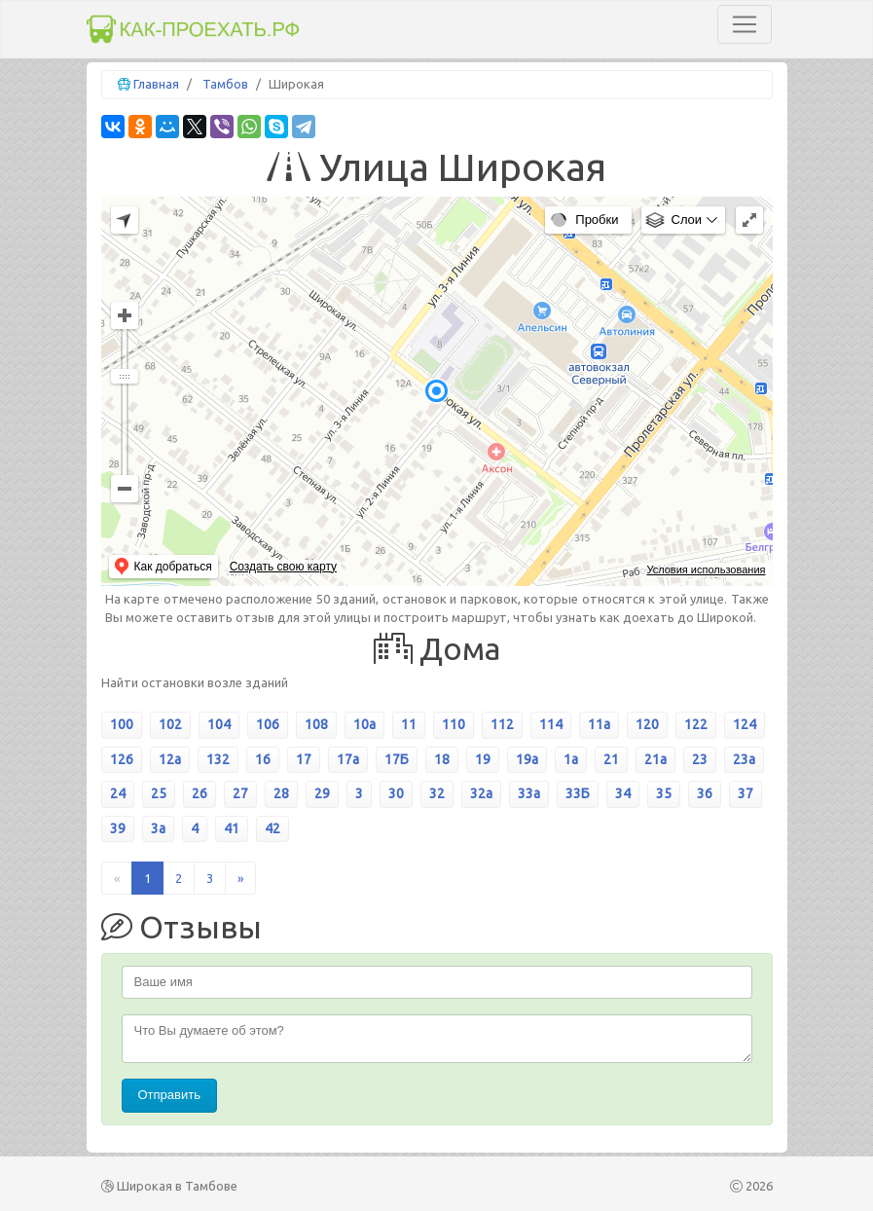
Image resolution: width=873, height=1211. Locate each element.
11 (409, 724)
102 (170, 724)
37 (745, 793)
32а (481, 793)
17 (303, 759)
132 (218, 759)
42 (272, 828)
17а (348, 759)
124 (744, 724)
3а (158, 828)
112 (502, 724)
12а (170, 759)
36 (704, 793)
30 (396, 793)
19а (527, 759)
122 (696, 724)
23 (700, 759)
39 (118, 828)
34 (623, 793)
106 (267, 724)
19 (483, 759)
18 (442, 759)
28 (281, 793)
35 (664, 793)
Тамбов (225, 84)
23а (744, 759)
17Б (396, 759)
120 (647, 724)
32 (437, 793)
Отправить (169, 1094)
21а (655, 759)
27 (240, 793)
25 (158, 793)
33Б (577, 793)
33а (529, 793)
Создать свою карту (283, 566)
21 (611, 759)
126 (121, 759)
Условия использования (705, 569)
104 (219, 724)
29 (322, 793)
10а (364, 724)
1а (571, 759)
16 (263, 759)
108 (316, 724)
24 (118, 793)
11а (599, 724)
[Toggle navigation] (744, 24)
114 (551, 724)
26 (199, 793)
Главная (156, 84)
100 (121, 724)
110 (453, 724)
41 (231, 828)
